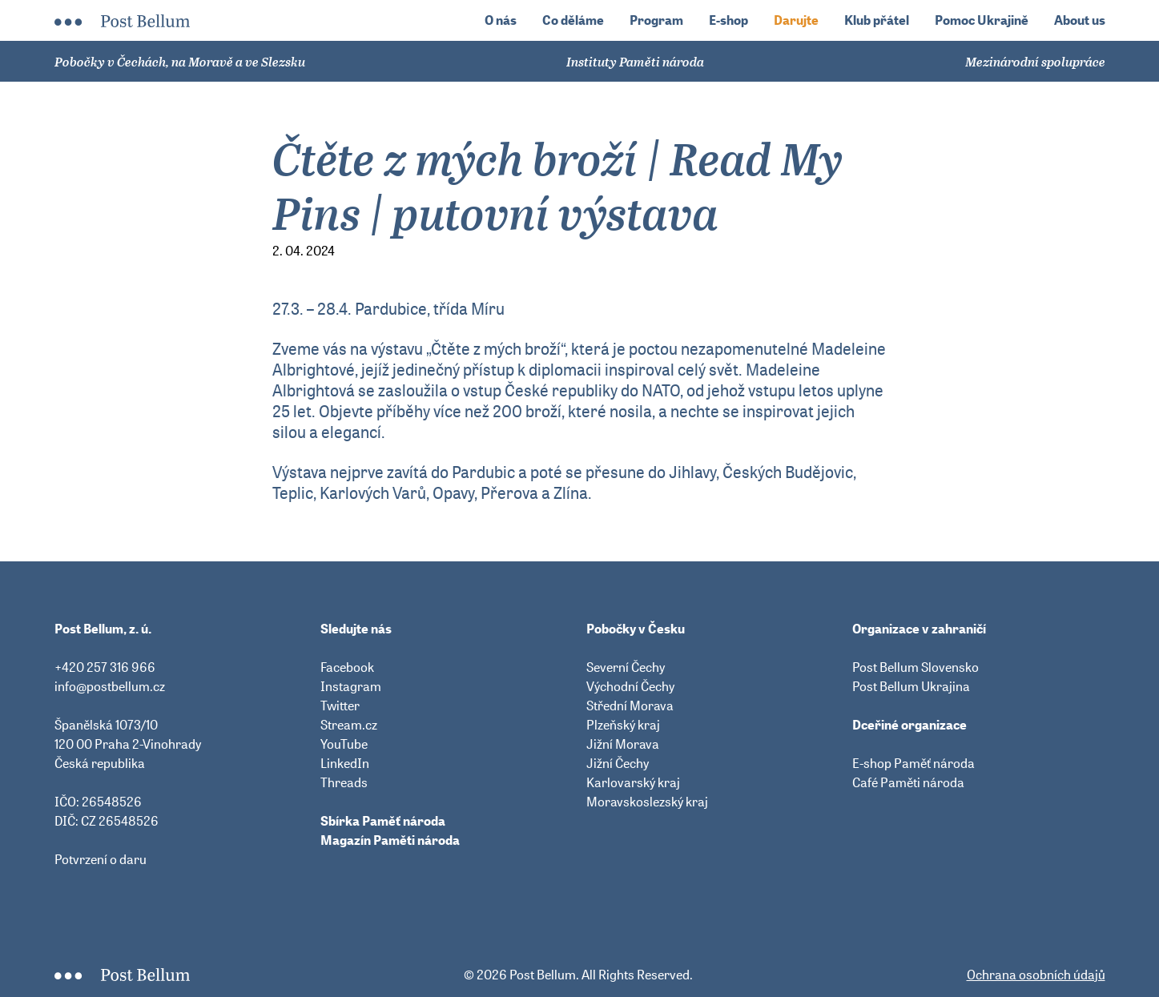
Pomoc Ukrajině (981, 20)
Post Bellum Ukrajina (911, 686)
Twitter (340, 705)
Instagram (350, 686)
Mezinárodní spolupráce (1035, 61)
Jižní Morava (622, 744)
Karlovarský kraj (633, 782)
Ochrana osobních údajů (1036, 974)
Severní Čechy (625, 667)
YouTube (344, 744)
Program (656, 20)
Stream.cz (348, 725)
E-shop (728, 20)
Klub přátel (876, 20)
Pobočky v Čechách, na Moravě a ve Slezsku (179, 61)
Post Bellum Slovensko (915, 667)
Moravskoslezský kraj (647, 801)
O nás (501, 20)
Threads (344, 782)
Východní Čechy (630, 686)
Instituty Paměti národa (635, 61)
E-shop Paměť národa (913, 763)
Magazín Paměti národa (390, 840)
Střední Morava (630, 705)
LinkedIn (344, 763)
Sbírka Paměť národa (382, 821)
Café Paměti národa (908, 782)
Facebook (347, 667)
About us (1079, 20)
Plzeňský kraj (623, 725)
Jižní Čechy (617, 763)
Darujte (796, 20)
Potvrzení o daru (100, 859)
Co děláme (573, 20)
